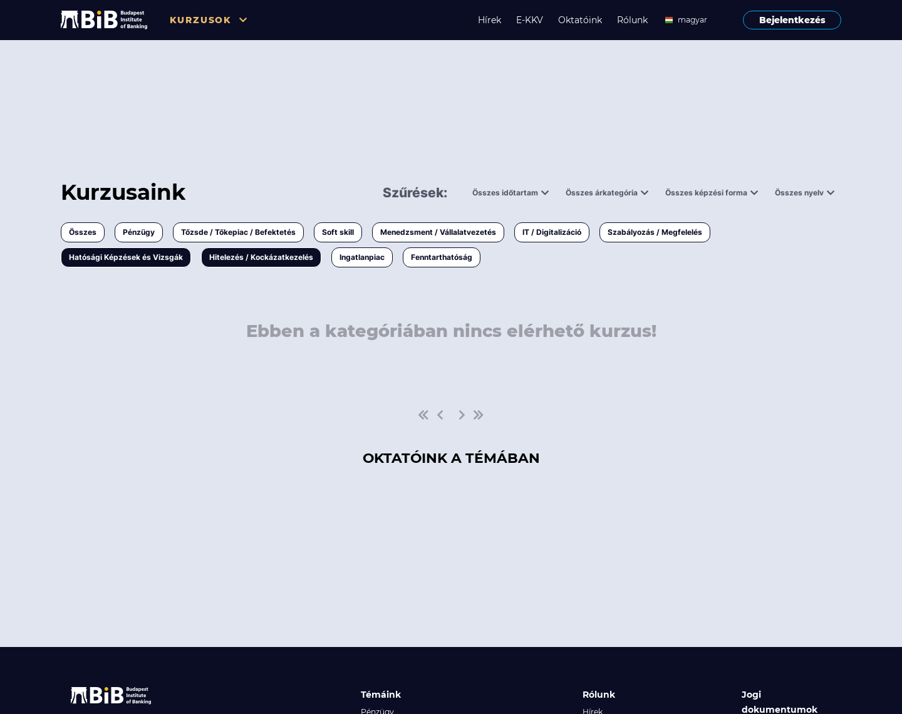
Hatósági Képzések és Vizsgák (126, 257)
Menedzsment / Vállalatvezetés (438, 232)
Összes (82, 232)
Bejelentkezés (792, 20)
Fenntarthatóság (441, 257)
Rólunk (632, 20)
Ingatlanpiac (362, 257)
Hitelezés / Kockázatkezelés (261, 257)
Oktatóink (580, 20)
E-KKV (529, 20)
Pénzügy (139, 232)
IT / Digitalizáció (551, 232)
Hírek (489, 20)
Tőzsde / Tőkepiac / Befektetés (238, 232)
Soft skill (338, 232)
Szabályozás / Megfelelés (655, 232)
